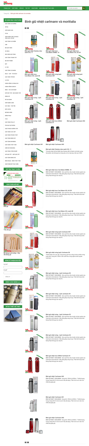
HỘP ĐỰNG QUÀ (9, 30)
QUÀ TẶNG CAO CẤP (10, 131)
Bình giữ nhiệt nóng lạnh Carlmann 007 (53, 75)
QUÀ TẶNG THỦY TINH (11, 144)
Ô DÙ (6, 119)
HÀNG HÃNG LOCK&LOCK (11, 83)
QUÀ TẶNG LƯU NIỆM (10, 41)
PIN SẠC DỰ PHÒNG (10, 125)
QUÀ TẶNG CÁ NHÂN (10, 70)
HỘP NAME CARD (9, 102)
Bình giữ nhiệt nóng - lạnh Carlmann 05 (33, 98)
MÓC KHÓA (8, 109)
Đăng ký (7, 276)
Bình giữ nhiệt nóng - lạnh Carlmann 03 (75, 98)
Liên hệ (21, 8)
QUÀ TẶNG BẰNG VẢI (10, 157)
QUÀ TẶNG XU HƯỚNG (10, 23)
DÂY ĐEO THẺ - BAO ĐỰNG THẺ (13, 93)
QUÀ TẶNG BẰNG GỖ (10, 138)
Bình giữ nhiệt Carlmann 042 (76, 121)
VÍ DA (6, 33)
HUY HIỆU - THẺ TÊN (10, 106)
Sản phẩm (35, 8)
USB (6, 44)
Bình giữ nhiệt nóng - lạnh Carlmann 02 (33, 121)
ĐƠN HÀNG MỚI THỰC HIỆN (46, 8)
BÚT (6, 64)
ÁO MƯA (7, 51)
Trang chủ (7, 8)
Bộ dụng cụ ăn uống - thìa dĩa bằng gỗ (12, 253)
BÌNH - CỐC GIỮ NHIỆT (11, 89)
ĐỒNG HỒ (7, 96)
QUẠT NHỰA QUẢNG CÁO (11, 128)
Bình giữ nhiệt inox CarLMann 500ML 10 (52, 51)
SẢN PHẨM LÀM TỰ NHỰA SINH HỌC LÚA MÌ (11, 37)
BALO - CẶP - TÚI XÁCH (11, 73)
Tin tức (27, 8)
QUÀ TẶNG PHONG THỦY (11, 135)
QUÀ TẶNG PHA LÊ (10, 122)
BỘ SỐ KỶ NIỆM (9, 60)
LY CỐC (7, 67)
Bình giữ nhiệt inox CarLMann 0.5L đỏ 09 (74, 51)
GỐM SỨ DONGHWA (10, 148)
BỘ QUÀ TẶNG (8, 47)
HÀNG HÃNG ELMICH (10, 86)
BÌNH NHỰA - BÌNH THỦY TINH (13, 160)
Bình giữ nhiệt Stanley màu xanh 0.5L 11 (33, 51)
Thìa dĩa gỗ (7, 230)
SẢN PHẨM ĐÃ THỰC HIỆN (11, 164)
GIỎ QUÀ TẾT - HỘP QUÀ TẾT (12, 154)
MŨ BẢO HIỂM (8, 112)
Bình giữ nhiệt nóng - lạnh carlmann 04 (54, 98)
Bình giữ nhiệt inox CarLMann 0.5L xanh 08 (32, 75)
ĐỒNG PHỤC (8, 115)
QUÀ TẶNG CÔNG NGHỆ (11, 151)
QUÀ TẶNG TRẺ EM (10, 77)
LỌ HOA (7, 80)
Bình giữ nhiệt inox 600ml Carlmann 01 (54, 121)
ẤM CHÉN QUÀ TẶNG (10, 54)
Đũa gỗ (6, 206)
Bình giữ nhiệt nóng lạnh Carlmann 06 (74, 75)
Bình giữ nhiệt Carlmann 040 (55, 144)
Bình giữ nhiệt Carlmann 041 (34, 144)
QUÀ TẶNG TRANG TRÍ (11, 57)
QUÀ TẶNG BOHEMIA (10, 141)
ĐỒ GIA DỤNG (8, 99)
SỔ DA (6, 27)
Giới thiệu (15, 8)
